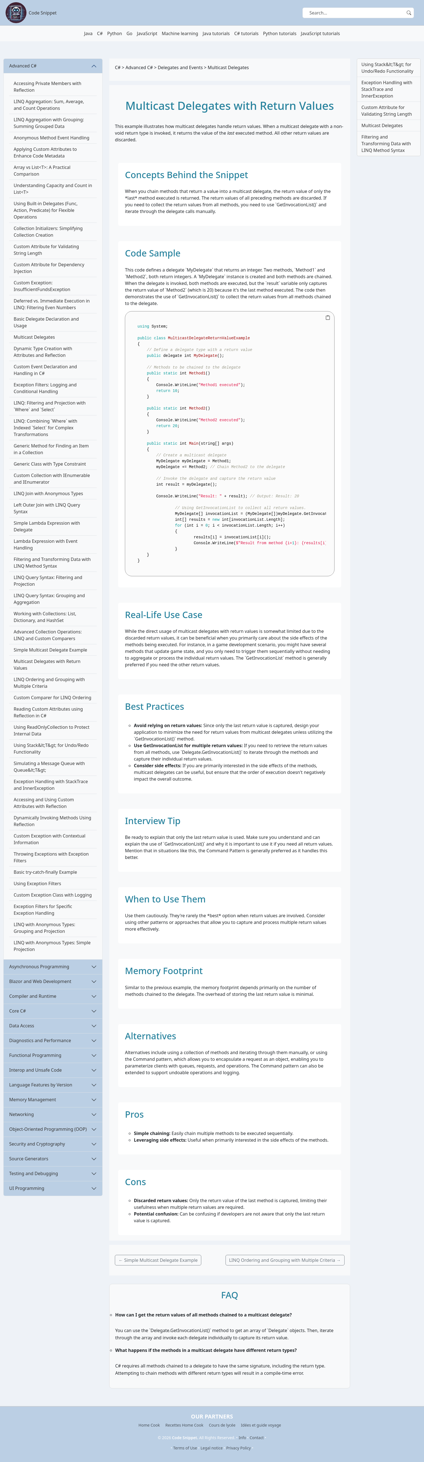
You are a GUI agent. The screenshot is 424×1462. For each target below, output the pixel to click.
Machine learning (180, 33)
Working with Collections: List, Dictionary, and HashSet (45, 617)
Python (114, 33)
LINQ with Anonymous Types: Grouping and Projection (44, 927)
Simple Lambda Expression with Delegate (47, 526)
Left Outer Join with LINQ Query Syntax (47, 508)
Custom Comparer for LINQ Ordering (52, 697)
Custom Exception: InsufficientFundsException (42, 286)
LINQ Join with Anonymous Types (48, 493)
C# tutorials (246, 33)
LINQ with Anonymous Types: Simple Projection (52, 946)
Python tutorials (279, 33)
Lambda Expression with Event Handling (45, 544)
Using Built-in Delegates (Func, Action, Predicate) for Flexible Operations (45, 210)
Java (88, 33)
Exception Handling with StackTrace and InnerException (51, 784)
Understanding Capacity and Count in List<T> (53, 188)
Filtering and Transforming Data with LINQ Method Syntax (52, 562)
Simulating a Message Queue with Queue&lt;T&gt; (49, 766)
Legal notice (211, 1448)
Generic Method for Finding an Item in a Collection (51, 449)
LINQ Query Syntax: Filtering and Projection (48, 580)
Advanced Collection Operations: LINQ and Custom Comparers (48, 635)
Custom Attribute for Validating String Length (46, 249)
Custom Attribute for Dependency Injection (49, 268)
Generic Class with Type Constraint (50, 464)
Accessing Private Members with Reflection (47, 86)
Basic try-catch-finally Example (45, 872)
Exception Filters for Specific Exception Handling (43, 909)
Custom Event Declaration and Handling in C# (45, 370)
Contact (257, 1437)
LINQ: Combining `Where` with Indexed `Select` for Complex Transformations (45, 427)
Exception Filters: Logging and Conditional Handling (45, 388)
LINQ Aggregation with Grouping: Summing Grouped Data (49, 123)
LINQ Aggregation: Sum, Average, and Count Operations (49, 104)
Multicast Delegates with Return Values (47, 664)
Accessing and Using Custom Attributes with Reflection (44, 803)
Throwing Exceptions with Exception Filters (51, 857)
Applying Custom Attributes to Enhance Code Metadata (45, 152)
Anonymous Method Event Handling (51, 138)
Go (129, 33)
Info (242, 1437)
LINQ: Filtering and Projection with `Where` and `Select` (50, 406)
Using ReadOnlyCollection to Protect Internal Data (51, 730)
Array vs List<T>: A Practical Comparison (42, 170)
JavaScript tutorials (320, 33)
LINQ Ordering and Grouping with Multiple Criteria (49, 682)
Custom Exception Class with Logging (53, 895)
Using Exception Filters (37, 883)
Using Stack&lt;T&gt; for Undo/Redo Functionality (51, 748)
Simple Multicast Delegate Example (50, 650)
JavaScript (147, 33)
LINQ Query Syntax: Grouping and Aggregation (49, 598)
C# (100, 33)
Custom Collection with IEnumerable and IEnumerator (52, 478)
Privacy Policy (238, 1448)
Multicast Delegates (34, 337)
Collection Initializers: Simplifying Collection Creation (48, 231)
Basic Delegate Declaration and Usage (46, 322)
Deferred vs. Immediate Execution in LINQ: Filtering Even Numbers (52, 304)
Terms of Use (185, 1448)
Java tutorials (216, 33)
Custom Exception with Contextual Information (49, 839)
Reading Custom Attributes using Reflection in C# (48, 712)
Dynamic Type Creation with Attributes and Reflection (43, 351)
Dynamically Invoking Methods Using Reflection (52, 821)
